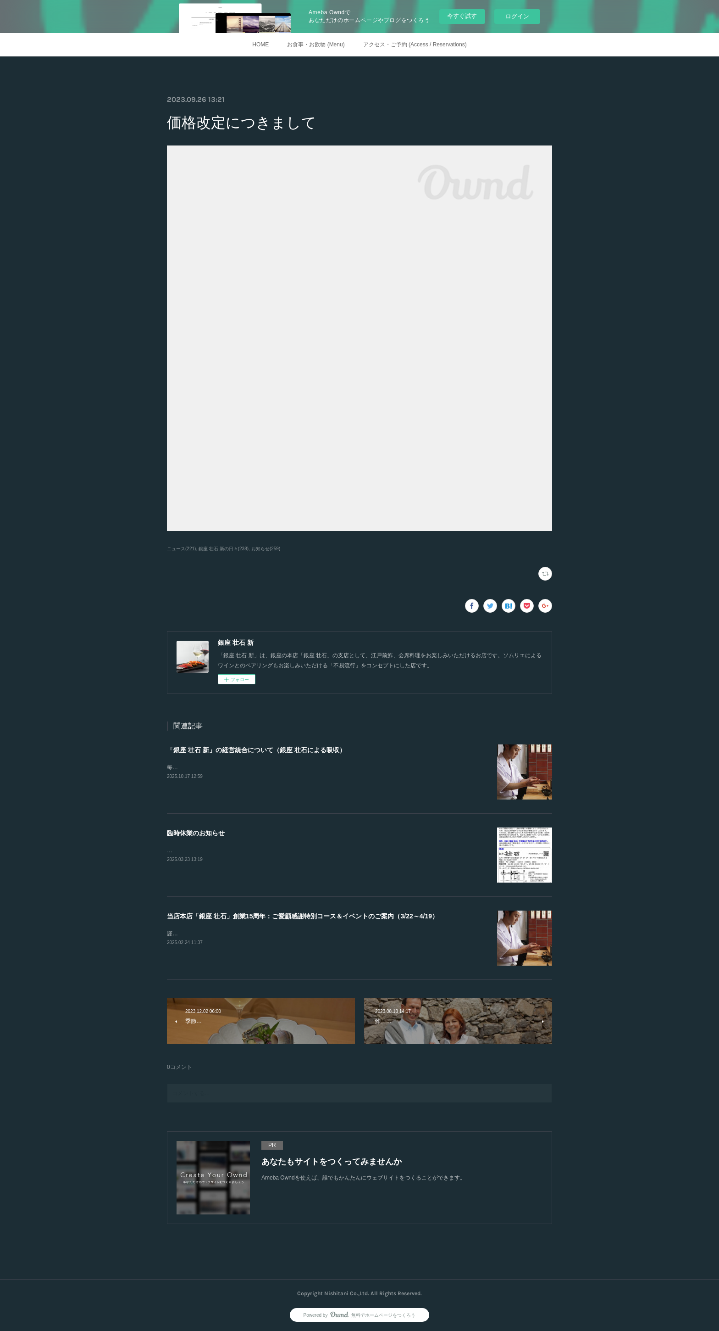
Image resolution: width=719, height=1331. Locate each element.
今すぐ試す (462, 15)
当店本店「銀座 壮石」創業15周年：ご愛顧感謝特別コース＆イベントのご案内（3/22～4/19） (302, 916)
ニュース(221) (181, 548)
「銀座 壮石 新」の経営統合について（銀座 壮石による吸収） (256, 750)
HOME (260, 44)
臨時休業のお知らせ (196, 833)
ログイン (517, 16)
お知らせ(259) (265, 548)
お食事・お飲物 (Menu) (315, 44)
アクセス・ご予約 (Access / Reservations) (415, 44)
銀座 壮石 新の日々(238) (224, 548)
